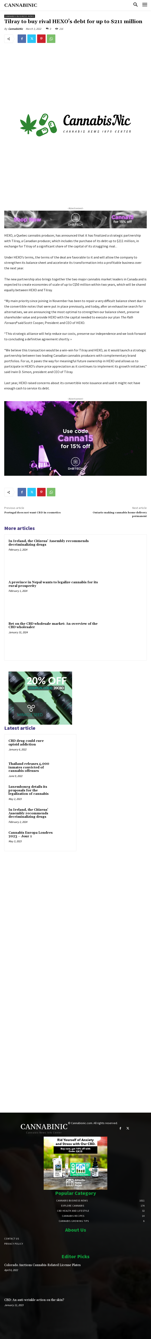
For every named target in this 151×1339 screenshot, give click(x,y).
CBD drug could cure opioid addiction (26, 743)
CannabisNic (15, 29)
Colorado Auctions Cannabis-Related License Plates (42, 1265)
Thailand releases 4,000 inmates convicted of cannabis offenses (28, 767)
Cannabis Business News (19, 16)
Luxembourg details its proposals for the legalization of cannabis (28, 790)
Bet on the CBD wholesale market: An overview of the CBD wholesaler (53, 625)
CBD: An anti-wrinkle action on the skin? (34, 1300)
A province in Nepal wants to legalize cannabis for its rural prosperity (53, 584)
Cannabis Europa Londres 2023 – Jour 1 (30, 834)
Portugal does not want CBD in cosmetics (32, 512)
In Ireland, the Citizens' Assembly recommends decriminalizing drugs (48, 543)
